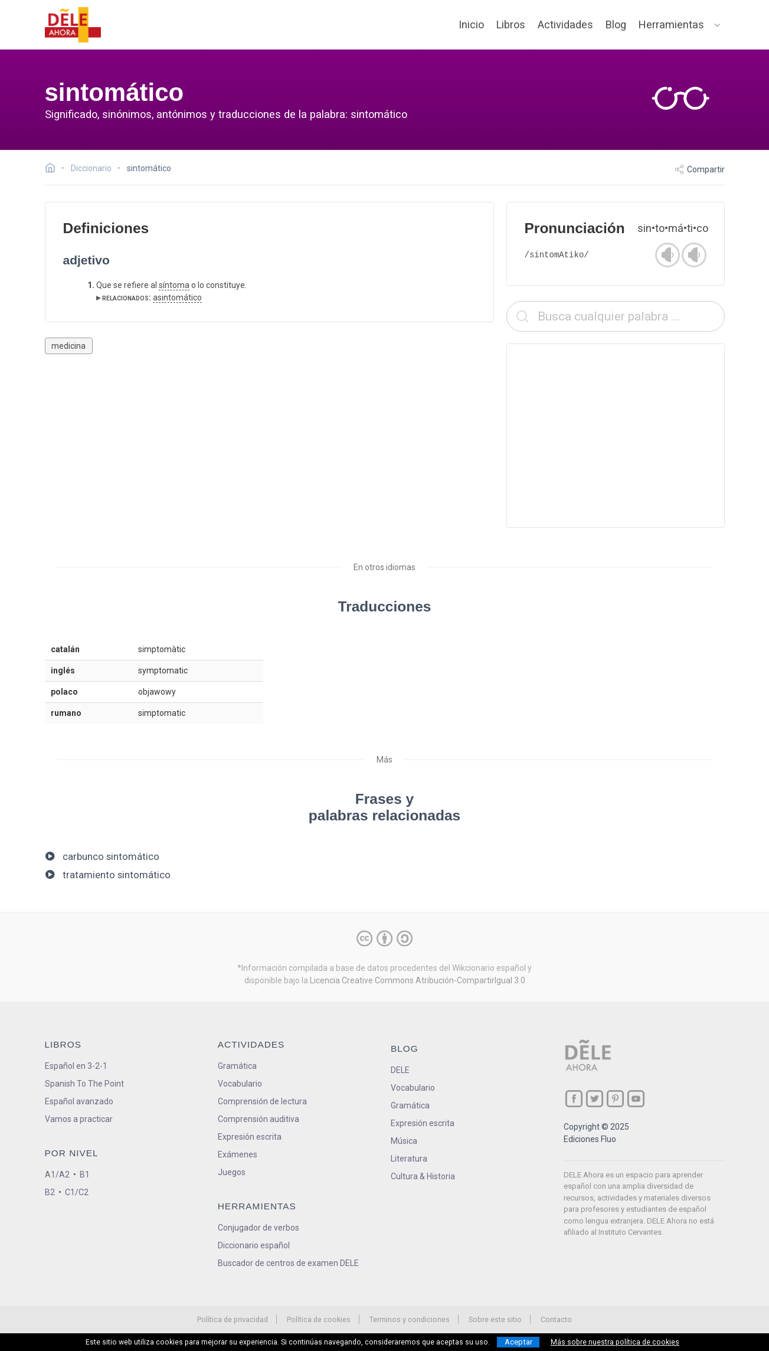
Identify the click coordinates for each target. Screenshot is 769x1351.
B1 (85, 1174)
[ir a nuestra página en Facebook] (574, 1098)
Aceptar (518, 1341)
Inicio (471, 24)
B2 (50, 1192)
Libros (510, 24)
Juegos (232, 1172)
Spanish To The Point (84, 1083)
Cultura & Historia (423, 1176)
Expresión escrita (250, 1136)
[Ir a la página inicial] (53, 169)
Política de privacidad (232, 1319)
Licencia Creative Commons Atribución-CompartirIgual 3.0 (417, 980)
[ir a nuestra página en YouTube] (636, 1098)
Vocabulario (240, 1083)
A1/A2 (57, 1174)
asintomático (177, 297)
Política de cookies (319, 1319)
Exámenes (237, 1154)
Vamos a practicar (79, 1119)
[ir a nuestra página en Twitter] (594, 1098)
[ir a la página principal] (72, 25)
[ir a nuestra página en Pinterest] (615, 1098)
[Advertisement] (615, 435)
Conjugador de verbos (258, 1227)
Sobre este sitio (495, 1319)
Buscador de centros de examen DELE (288, 1263)
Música (404, 1141)
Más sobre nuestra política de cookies (615, 1342)
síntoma (174, 285)
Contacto (556, 1319)
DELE (400, 1070)
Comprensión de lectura (262, 1101)
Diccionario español (254, 1245)
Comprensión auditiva (258, 1119)
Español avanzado (79, 1101)
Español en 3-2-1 (76, 1066)
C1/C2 (77, 1192)
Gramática (237, 1066)
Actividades (565, 24)
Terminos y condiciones (409, 1319)
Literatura (409, 1158)
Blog (616, 24)
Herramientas (671, 24)
